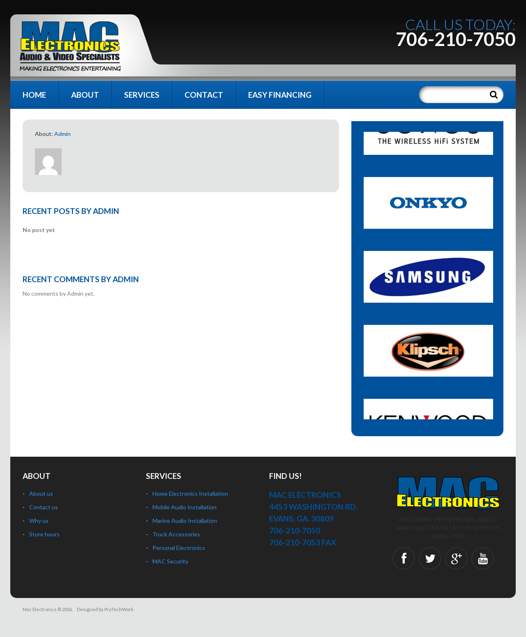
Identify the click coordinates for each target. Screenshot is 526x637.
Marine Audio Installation (184, 520)
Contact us (43, 507)
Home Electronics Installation (190, 493)
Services (141, 94)
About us (41, 493)
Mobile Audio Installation (184, 507)
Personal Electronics (178, 547)
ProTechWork (119, 609)
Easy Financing (279, 94)
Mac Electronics (40, 609)
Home (34, 94)
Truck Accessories (176, 534)
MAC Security (170, 561)
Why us (38, 520)
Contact (204, 94)
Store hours (44, 534)
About (85, 94)
